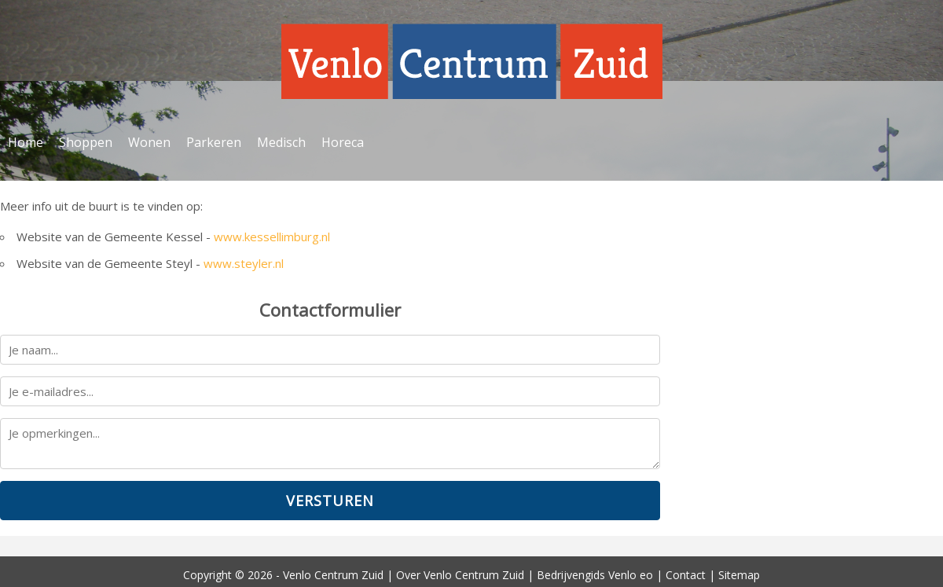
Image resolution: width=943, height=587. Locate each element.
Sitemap (739, 574)
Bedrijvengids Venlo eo (595, 574)
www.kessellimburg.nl (272, 236)
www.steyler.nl (244, 263)
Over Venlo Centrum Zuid (460, 574)
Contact (686, 574)
